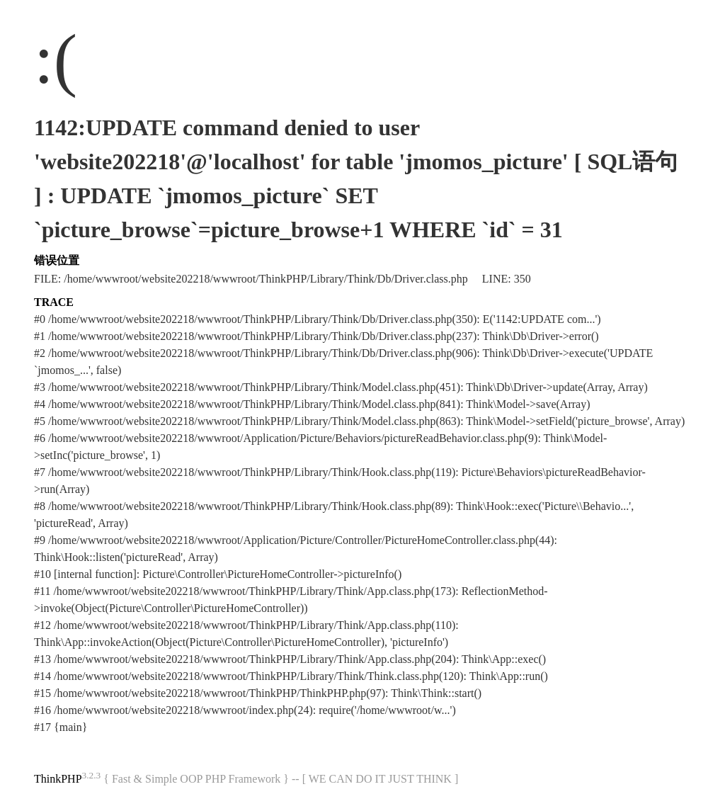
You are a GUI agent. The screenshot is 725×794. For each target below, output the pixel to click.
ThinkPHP (58, 779)
